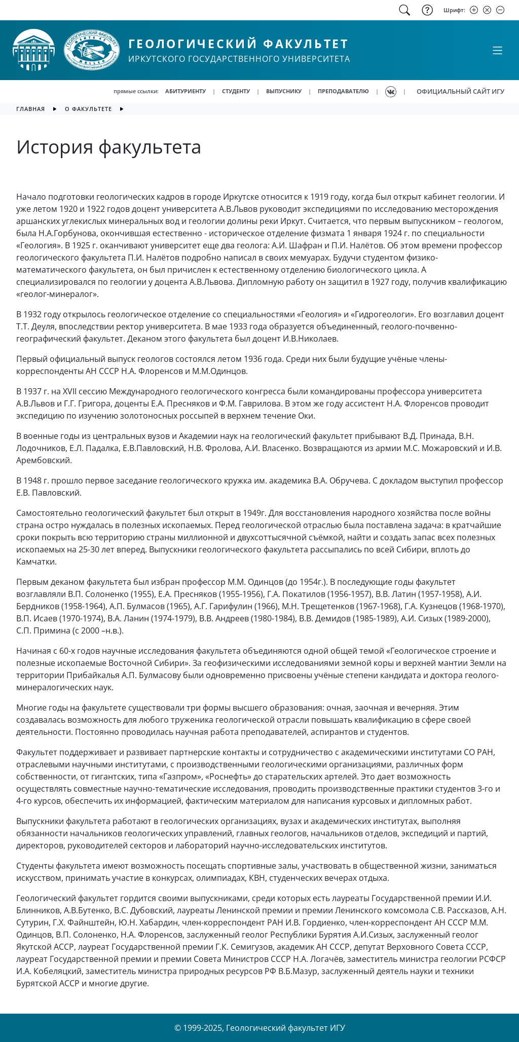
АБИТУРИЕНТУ (185, 91)
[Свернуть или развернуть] (497, 50)
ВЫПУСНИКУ (284, 91)
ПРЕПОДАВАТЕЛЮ (343, 91)
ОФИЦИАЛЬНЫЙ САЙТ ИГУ (460, 91)
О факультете (88, 109)
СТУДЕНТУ (236, 91)
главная (30, 109)
